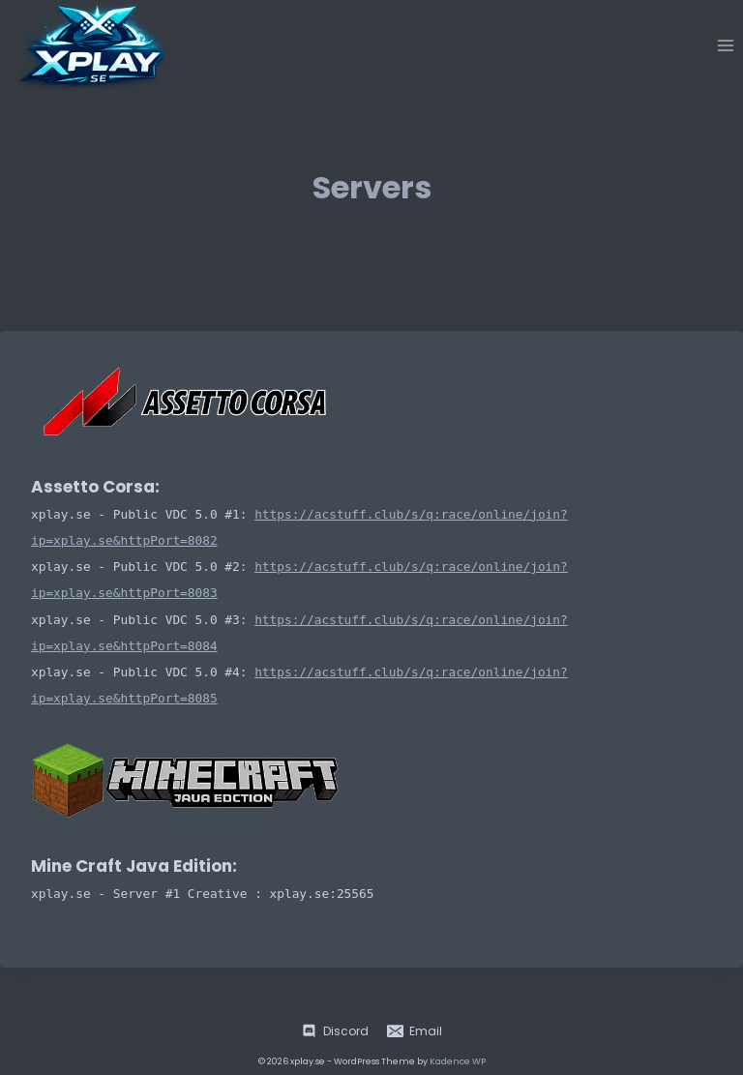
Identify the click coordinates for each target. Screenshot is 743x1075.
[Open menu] (725, 45)
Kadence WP (458, 1061)
